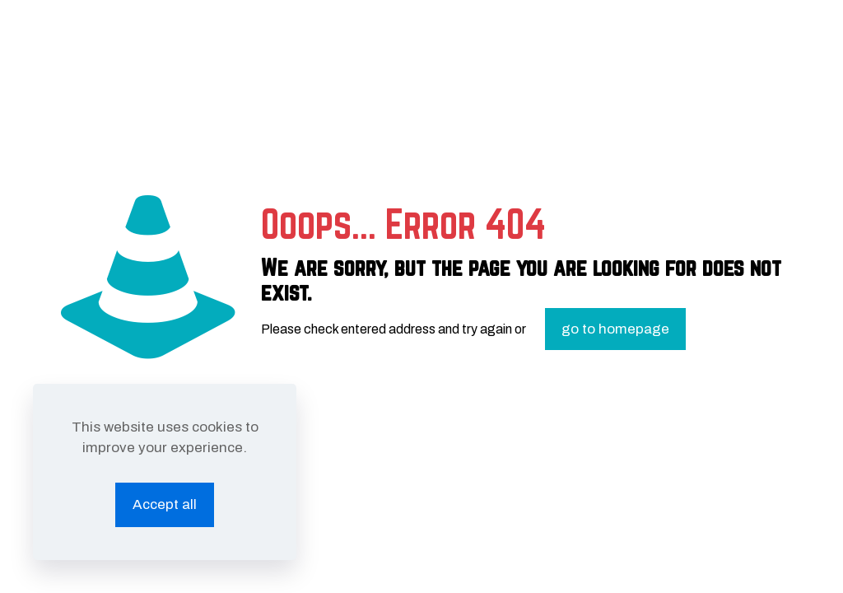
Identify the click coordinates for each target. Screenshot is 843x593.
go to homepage (615, 329)
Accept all (165, 504)
